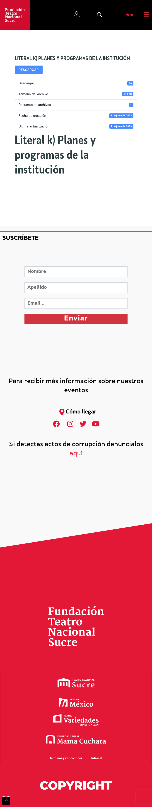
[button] (99, 15)
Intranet (96, 758)
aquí (76, 454)
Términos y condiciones (66, 758)
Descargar (29, 70)
